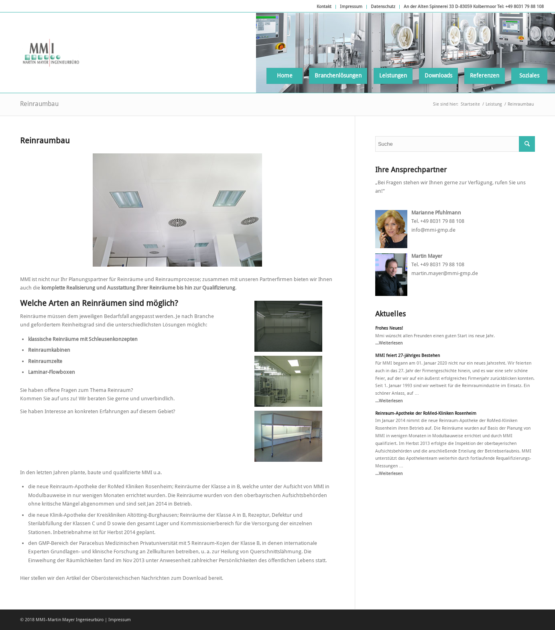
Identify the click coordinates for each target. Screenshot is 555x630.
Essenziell (224, 522)
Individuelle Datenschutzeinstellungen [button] (277, 607)
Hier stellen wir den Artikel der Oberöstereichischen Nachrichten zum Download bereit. (121, 578)
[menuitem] (324, 7)
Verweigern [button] (277, 591)
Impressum (351, 6)
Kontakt (324, 6)
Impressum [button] (320, 616)
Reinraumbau (39, 104)
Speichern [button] (277, 568)
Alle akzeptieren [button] (277, 545)
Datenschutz (383, 6)
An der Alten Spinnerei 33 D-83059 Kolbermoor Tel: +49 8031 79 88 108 (474, 6)
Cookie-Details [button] (239, 616)
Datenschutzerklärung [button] (281, 616)
